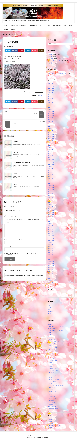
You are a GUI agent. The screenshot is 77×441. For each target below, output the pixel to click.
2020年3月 (50, 229)
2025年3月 (50, 105)
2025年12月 (51, 86)
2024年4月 (50, 126)
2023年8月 (50, 143)
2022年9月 (50, 166)
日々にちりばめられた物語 (55, 379)
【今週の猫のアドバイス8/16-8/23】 (56, 326)
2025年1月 (50, 109)
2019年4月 (50, 253)
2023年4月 (50, 151)
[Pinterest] (21, 50)
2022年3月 (50, 179)
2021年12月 (51, 185)
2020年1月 (50, 234)
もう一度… (53, 356)
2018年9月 (50, 267)
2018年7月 (50, 272)
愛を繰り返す (52, 373)
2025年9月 (50, 92)
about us (50, 324)
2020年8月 (50, 219)
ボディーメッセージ (54, 358)
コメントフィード (52, 311)
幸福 (51, 351)
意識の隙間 (53, 402)
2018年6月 (50, 274)
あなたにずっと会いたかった (57, 385)
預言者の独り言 (53, 400)
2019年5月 (50, 250)
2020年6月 (50, 223)
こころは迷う (52, 345)
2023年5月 (50, 149)
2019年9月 (50, 242)
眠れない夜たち (53, 387)
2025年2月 (50, 107)
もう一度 (51, 354)
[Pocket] (34, 50)
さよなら (52, 343)
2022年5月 (50, 174)
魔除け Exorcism (52, 406)
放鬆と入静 (53, 396)
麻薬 (51, 389)
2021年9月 (50, 191)
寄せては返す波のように (56, 375)
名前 (5, 239)
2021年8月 (50, 193)
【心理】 (50, 56)
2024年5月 (50, 124)
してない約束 (52, 349)
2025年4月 (50, 103)
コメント (6, 222)
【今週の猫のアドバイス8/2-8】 (21, 163)
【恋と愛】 (16, 152)
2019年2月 (50, 257)
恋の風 (50, 366)
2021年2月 (50, 206)
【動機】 (50, 54)
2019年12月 (51, 236)
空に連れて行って (53, 392)
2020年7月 (50, 221)
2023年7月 (50, 145)
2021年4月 (50, 202)
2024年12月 (51, 111)
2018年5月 (50, 276)
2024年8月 (50, 120)
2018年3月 (50, 280)
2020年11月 (51, 212)
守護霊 (52, 364)
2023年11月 (51, 136)
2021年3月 (50, 204)
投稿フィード (51, 309)
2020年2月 (50, 231)
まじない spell (51, 328)
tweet (49, 293)
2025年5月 (50, 101)
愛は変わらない (53, 368)
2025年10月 (51, 90)
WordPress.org (51, 314)
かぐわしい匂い (54, 381)
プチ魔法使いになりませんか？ (55, 330)
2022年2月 (50, 181)
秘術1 (49, 332)
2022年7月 (50, 170)
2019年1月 (50, 259)
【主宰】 (15, 173)
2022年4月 (50, 177)
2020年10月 (51, 215)
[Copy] (41, 50)
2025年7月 (50, 96)
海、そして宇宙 (53, 383)
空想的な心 (52, 394)
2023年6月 (50, 147)
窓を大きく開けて (53, 398)
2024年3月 (50, 128)
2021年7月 (50, 196)
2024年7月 (50, 122)
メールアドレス (23, 239)
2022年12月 (51, 160)
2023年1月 (50, 158)
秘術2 (49, 335)
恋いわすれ (52, 362)
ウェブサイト (7, 246)
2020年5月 (50, 225)
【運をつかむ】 (51, 73)
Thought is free (46, 437)
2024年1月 (50, 132)
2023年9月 (50, 141)
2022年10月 (51, 164)
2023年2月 (50, 155)
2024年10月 (51, 115)
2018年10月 (51, 265)
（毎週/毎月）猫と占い (53, 408)
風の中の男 (52, 404)
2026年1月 (50, 84)
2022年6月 (50, 172)
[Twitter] (8, 50)
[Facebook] (14, 50)
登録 (49, 305)
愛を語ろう (52, 377)
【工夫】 (15, 184)
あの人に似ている (53, 339)
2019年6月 (50, 248)
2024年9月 (50, 117)
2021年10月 (51, 189)
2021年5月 (50, 200)
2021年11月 (51, 187)
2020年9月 (50, 217)
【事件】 (50, 63)
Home (6, 34)
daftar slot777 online (62, 73)
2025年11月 (51, 88)
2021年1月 (50, 208)
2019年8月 (50, 244)
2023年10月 (51, 139)
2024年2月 (50, 130)
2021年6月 (50, 198)
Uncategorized (13, 34)
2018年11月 (51, 263)
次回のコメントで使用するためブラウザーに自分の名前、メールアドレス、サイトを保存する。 (25, 254)
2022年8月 (50, 168)
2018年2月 (50, 282)
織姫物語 (50, 337)
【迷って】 (50, 58)
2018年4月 (50, 278)
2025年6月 (50, 98)
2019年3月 (50, 255)
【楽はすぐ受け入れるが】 (54, 61)
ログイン (50, 307)
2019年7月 (50, 246)
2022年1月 (50, 183)
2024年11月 (51, 113)
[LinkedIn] (28, 50)
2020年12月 (51, 210)
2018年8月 (50, 269)
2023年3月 (50, 153)
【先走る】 (16, 141)
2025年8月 (50, 94)
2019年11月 (51, 238)
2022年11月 (51, 162)
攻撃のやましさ (54, 360)
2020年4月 (50, 227)
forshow (41, 95)
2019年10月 (51, 240)
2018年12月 (51, 261)
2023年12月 (51, 134)
